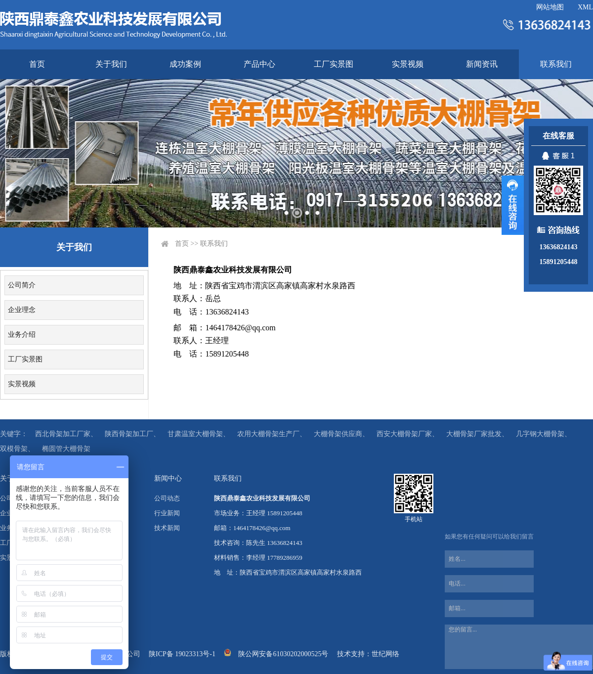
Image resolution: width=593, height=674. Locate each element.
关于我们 (111, 64)
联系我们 (556, 64)
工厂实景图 (333, 64)
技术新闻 (167, 528)
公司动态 (167, 498)
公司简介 (22, 285)
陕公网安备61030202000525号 (283, 654)
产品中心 (259, 64)
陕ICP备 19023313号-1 (182, 654)
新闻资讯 (482, 64)
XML (585, 7)
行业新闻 (167, 513)
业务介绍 (22, 334)
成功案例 (185, 64)
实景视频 (408, 64)
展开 (513, 205)
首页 (37, 64)
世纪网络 (385, 654)
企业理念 (22, 310)
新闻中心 (168, 478)
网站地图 (550, 7)
